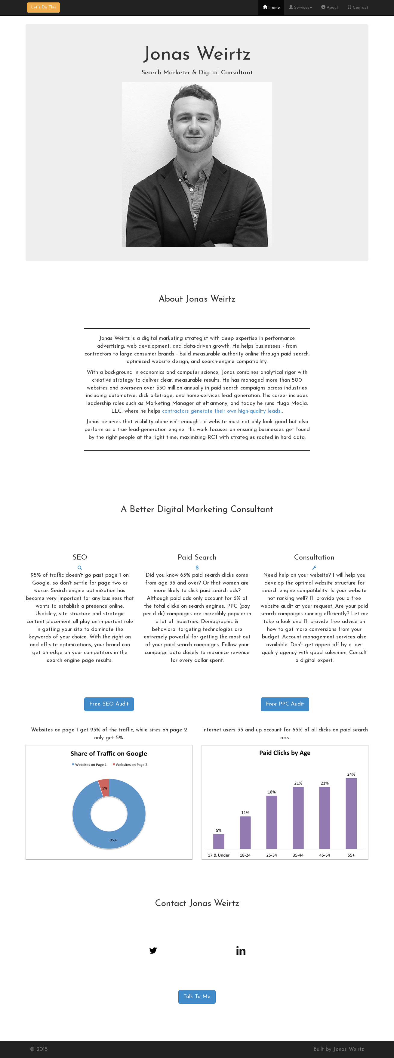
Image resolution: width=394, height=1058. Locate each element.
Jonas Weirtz (348, 1049)
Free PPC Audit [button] (285, 704)
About (329, 7)
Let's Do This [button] (43, 7)
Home (271, 7)
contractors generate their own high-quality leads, (222, 411)
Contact (357, 7)
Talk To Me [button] (197, 997)
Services (300, 7)
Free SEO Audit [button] (109, 704)
